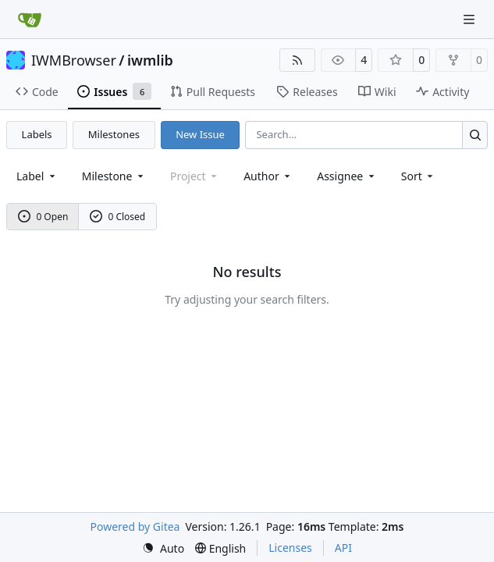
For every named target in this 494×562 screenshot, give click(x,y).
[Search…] (475, 134)
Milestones (114, 134)
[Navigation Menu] (470, 19)
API (343, 547)
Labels (37, 134)
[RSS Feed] (297, 60)
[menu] (418, 176)
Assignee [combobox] (347, 176)
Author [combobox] (268, 176)
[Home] (30, 19)
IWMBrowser (73, 60)
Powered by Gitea (135, 526)
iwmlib (150, 60)
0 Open (43, 216)
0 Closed (118, 216)
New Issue (200, 134)
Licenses (290, 547)
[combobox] (37, 176)
